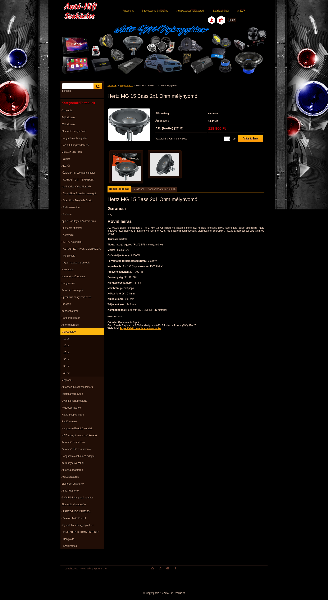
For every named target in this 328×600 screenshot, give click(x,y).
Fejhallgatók (68, 117)
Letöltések (138, 189)
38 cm (66, 366)
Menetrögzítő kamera (73, 276)
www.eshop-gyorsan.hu (94, 568)
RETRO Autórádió (72, 241)
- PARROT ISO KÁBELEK (76, 511)
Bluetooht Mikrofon (72, 228)
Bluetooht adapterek (73, 483)
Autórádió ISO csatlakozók (76, 449)
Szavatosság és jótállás (155, 10)
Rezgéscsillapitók (71, 407)
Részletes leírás (119, 188)
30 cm (66, 359)
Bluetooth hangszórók (74, 131)
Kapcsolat (127, 10)
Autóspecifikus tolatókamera (77, 387)
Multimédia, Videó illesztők (76, 186)
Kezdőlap (112, 85)
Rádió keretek (69, 421)
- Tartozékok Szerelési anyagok (79, 193)
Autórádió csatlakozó (73, 442)
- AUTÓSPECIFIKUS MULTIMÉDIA (81, 248)
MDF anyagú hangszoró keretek (79, 435)
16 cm (66, 338)
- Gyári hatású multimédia (76, 262)
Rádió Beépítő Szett (73, 414)
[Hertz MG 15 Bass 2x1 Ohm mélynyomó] (129, 125)
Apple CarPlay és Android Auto (79, 221)
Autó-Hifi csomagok (72, 290)
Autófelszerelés (70, 324)
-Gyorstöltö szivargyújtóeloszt (78, 525)
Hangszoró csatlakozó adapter (78, 456)
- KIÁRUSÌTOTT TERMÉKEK (78, 179)
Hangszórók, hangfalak (74, 138)
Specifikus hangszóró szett (76, 297)
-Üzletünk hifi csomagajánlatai (78, 172)
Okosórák (67, 110)
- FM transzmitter (71, 207)
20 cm (66, 345)
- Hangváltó (68, 539)
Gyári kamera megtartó (74, 400)
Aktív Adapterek (70, 490)
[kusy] (227, 139)
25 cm (66, 352)
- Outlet (66, 158)
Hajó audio (67, 269)
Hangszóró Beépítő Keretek (77, 428)
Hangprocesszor (71, 317)
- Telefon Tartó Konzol (74, 518)
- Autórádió (68, 235)
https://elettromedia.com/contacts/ (140, 328)
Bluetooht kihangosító (74, 504)
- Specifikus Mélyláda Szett (77, 200)
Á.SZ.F (241, 10)
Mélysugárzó (69, 331)
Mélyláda (67, 380)
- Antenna (67, 214)
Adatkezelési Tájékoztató (190, 10)
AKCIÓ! (66, 165)
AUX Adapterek (70, 476)
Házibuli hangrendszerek (75, 145)
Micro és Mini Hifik (72, 152)
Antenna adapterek (72, 469)
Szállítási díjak (221, 10)
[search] (97, 86)
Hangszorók (68, 283)
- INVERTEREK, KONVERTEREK (80, 532)
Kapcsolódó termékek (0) (162, 189)
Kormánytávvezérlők (73, 463)
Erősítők (66, 304)
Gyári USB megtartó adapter (77, 497)
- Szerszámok (69, 546)
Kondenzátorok (70, 311)
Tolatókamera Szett (72, 393)
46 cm (66, 373)
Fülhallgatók (68, 124)
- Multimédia (68, 255)
